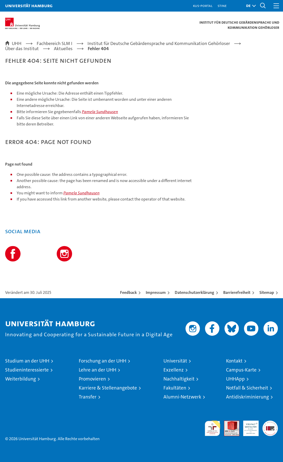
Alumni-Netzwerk (182, 397)
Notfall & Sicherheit (247, 388)
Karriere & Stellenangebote (108, 388)
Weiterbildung (20, 379)
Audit (229, 423)
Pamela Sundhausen (100, 111)
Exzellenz (173, 370)
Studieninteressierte (27, 370)
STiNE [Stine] (222, 5)
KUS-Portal (202, 5)
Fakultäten (174, 388)
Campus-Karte (241, 370)
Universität (175, 361)
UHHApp (235, 379)
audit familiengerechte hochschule (212, 428)
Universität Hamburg (29, 5)
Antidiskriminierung (247, 397)
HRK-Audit (248, 426)
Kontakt (234, 361)
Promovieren (92, 379)
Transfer (87, 397)
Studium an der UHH (27, 361)
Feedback (128, 292)
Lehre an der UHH (97, 370)
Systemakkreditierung (270, 423)
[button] (249, 6)
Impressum (156, 292)
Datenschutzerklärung (194, 292)
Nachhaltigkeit (178, 379)
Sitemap (266, 292)
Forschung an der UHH (102, 361)
